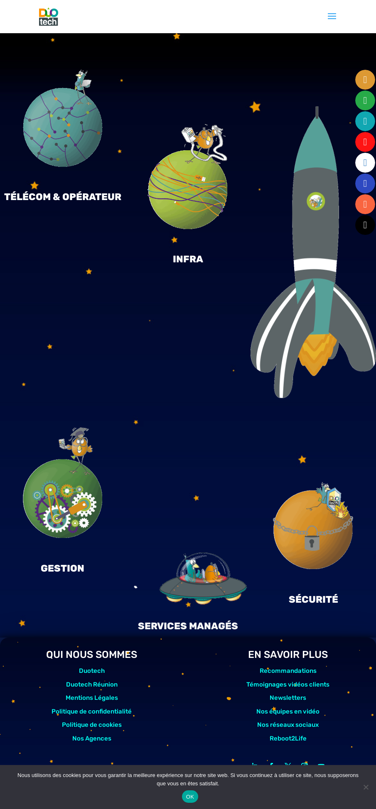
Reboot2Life (288, 738)
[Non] (365, 787)
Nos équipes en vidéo (287, 711)
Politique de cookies (92, 724)
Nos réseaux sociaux (288, 724)
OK (190, 797)
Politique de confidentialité (92, 711)
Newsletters (288, 697)
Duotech (92, 671)
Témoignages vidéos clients (287, 684)
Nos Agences (91, 738)
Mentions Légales (92, 697)
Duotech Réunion (92, 684)
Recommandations (288, 671)
